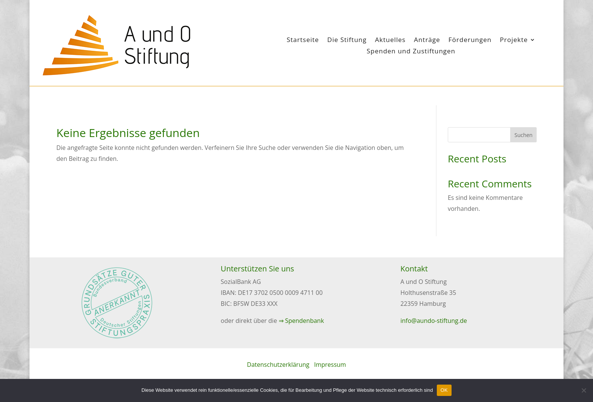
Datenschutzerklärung (278, 364)
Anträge (427, 40)
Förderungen (470, 40)
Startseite (303, 40)
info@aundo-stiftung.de (434, 320)
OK (444, 390)
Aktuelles (390, 40)
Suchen (523, 135)
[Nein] (583, 390)
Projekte (514, 40)
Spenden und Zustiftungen (410, 51)
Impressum (330, 364)
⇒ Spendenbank (301, 320)
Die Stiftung (346, 40)
